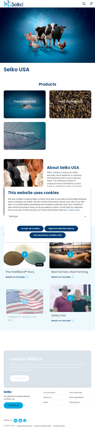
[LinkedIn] (15, 420)
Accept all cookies (30, 228)
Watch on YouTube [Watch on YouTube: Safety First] (60, 320)
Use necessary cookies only (48, 235)
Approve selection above (61, 228)
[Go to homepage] (14, 3)
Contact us (19, 378)
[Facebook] (24, 420)
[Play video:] (25, 254)
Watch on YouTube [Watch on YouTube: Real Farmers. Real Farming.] (60, 277)
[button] (84, 3)
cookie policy (73, 210)
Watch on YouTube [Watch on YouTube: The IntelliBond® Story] (15, 277)
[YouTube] (20, 420)
